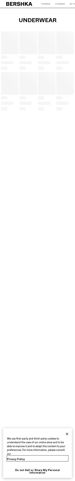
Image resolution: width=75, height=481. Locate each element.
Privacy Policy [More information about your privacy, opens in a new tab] (16, 459)
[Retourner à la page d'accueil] (19, 4)
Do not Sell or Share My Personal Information (37, 471)
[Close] (67, 434)
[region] (37, 453)
